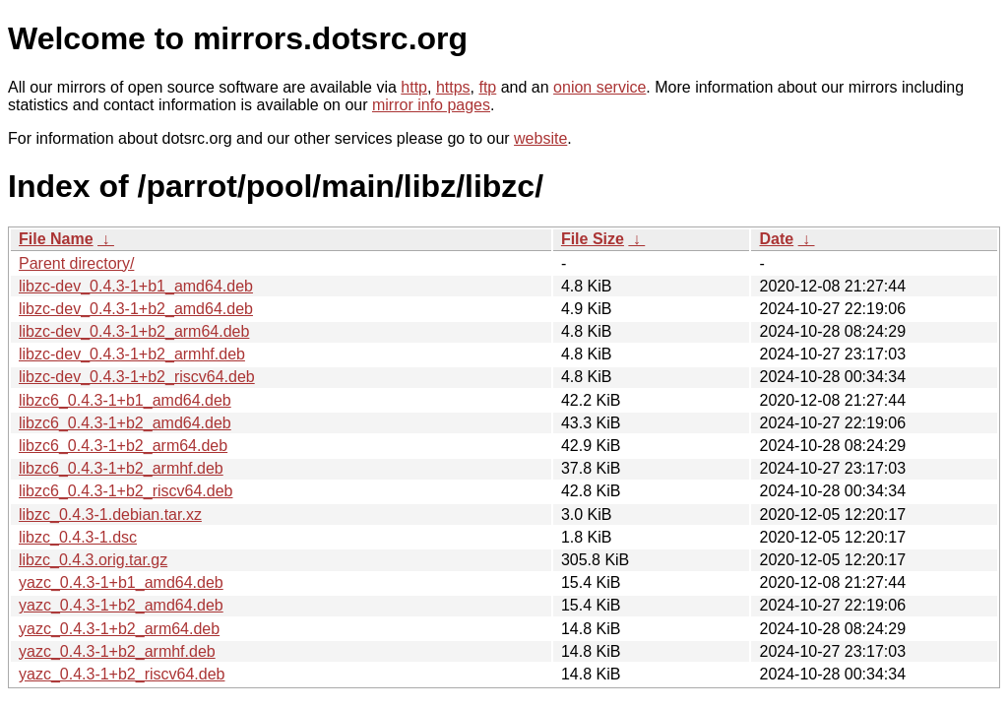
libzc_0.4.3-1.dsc (78, 537)
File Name (56, 238)
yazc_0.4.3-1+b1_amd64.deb (121, 582)
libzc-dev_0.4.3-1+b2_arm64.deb (134, 331)
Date (776, 238)
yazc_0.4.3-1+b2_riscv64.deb (121, 674)
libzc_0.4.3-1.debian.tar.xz (110, 514)
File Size (592, 238)
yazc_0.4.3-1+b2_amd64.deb (121, 605)
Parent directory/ (76, 263)
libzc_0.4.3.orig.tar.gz (93, 559)
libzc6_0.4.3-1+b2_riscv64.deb (125, 491)
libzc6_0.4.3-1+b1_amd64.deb (125, 400)
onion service (599, 87)
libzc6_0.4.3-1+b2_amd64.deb (125, 423)
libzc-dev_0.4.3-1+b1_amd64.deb (136, 286)
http (414, 87)
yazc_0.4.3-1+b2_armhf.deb (117, 651)
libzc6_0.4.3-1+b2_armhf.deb (121, 468)
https (453, 87)
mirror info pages (431, 105)
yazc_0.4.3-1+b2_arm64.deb (119, 628)
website (540, 138)
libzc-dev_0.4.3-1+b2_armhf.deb (132, 354)
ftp (487, 87)
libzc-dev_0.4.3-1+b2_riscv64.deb (137, 376)
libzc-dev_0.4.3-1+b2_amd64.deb (136, 308)
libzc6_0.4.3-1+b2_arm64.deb (123, 445)
